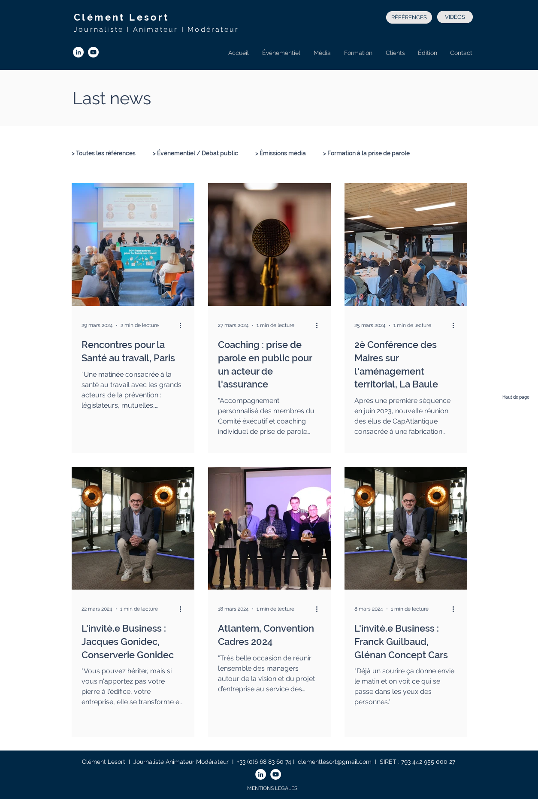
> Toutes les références (104, 153)
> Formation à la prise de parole (366, 153)
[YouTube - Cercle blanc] (93, 52)
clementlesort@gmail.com (335, 761)
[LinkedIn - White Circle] (78, 52)
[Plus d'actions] (183, 325)
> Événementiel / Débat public (195, 153)
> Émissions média (280, 153)
